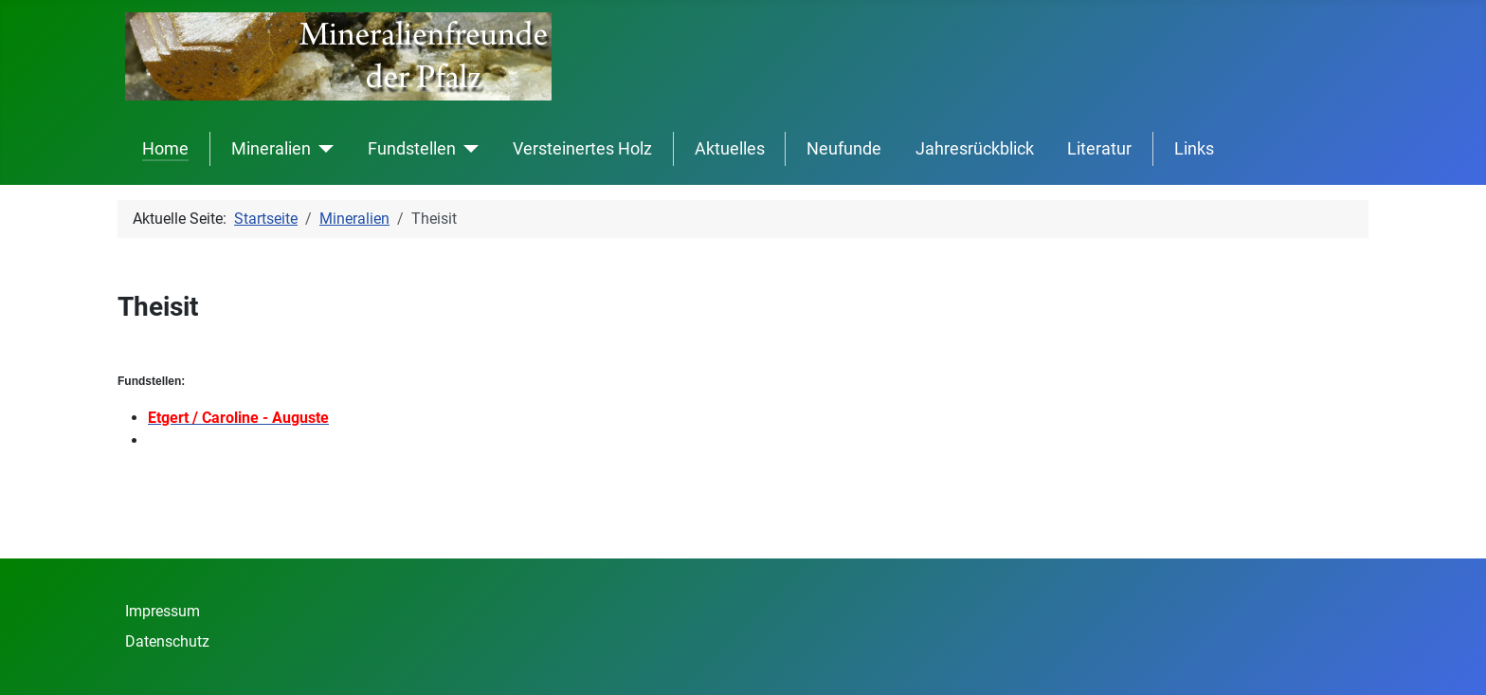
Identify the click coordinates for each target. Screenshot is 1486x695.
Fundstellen (412, 148)
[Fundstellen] (468, 149)
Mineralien (271, 148)
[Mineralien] (323, 149)
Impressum (162, 611)
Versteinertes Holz (582, 148)
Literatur (1099, 148)
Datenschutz (167, 641)
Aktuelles (730, 148)
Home (165, 148)
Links (1194, 148)
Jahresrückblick (974, 148)
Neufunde (843, 148)
